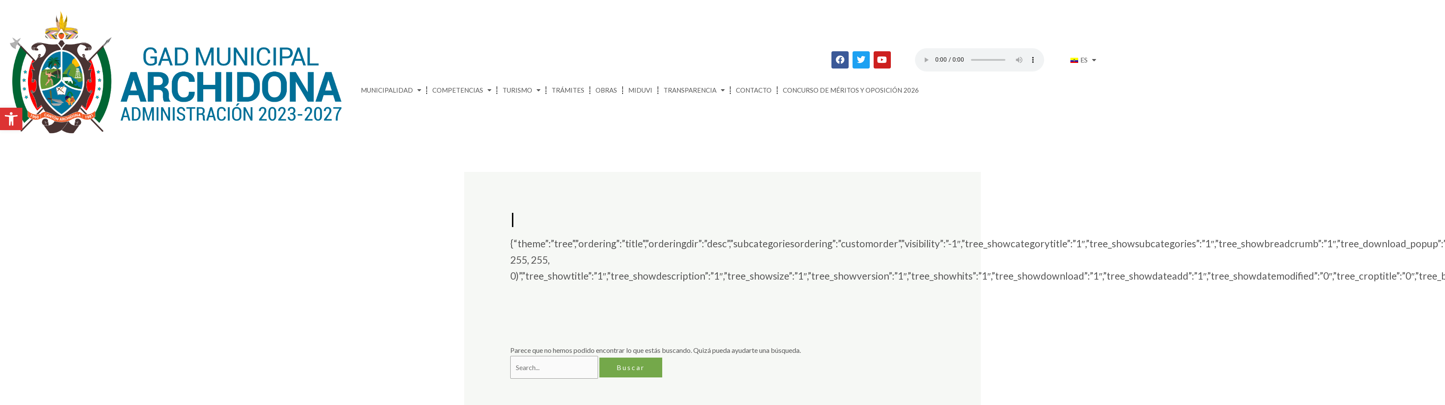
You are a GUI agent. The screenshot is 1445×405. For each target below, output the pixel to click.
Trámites (568, 90)
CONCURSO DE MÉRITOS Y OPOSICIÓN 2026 (851, 90)
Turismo (521, 90)
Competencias (461, 90)
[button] (11, 119)
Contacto (754, 90)
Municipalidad (391, 90)
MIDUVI (640, 90)
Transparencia (694, 90)
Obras (606, 90)
